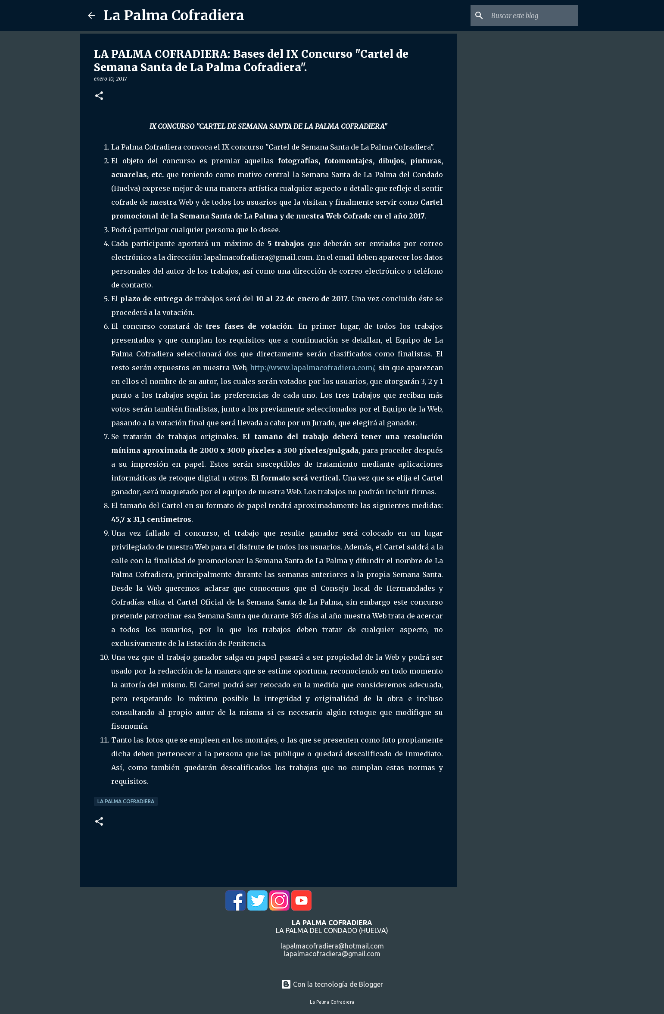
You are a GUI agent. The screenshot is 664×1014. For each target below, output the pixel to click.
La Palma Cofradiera (173, 15)
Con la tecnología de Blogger (332, 984)
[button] (99, 96)
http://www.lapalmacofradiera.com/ (312, 367)
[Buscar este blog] (533, 15)
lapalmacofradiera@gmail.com (332, 954)
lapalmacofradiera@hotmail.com (332, 946)
